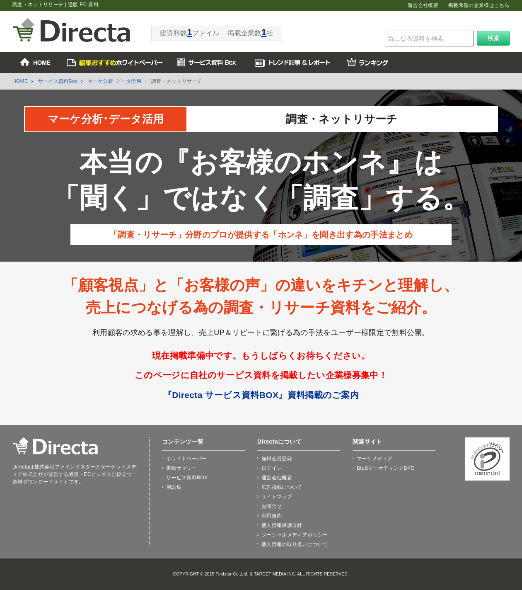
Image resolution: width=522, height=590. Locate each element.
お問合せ (271, 506)
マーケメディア (374, 458)
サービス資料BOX (187, 478)
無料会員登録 (276, 458)
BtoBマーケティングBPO (386, 468)
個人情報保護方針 (281, 525)
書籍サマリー (181, 468)
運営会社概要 (423, 5)
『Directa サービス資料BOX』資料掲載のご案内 (261, 395)
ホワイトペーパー (186, 458)
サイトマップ (276, 497)
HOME (20, 81)
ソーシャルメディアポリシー (294, 535)
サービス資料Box (58, 81)
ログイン (271, 468)
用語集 (173, 487)
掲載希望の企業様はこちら (479, 5)
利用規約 (271, 516)
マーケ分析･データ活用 (114, 81)
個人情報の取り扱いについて (294, 544)
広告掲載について (281, 487)
